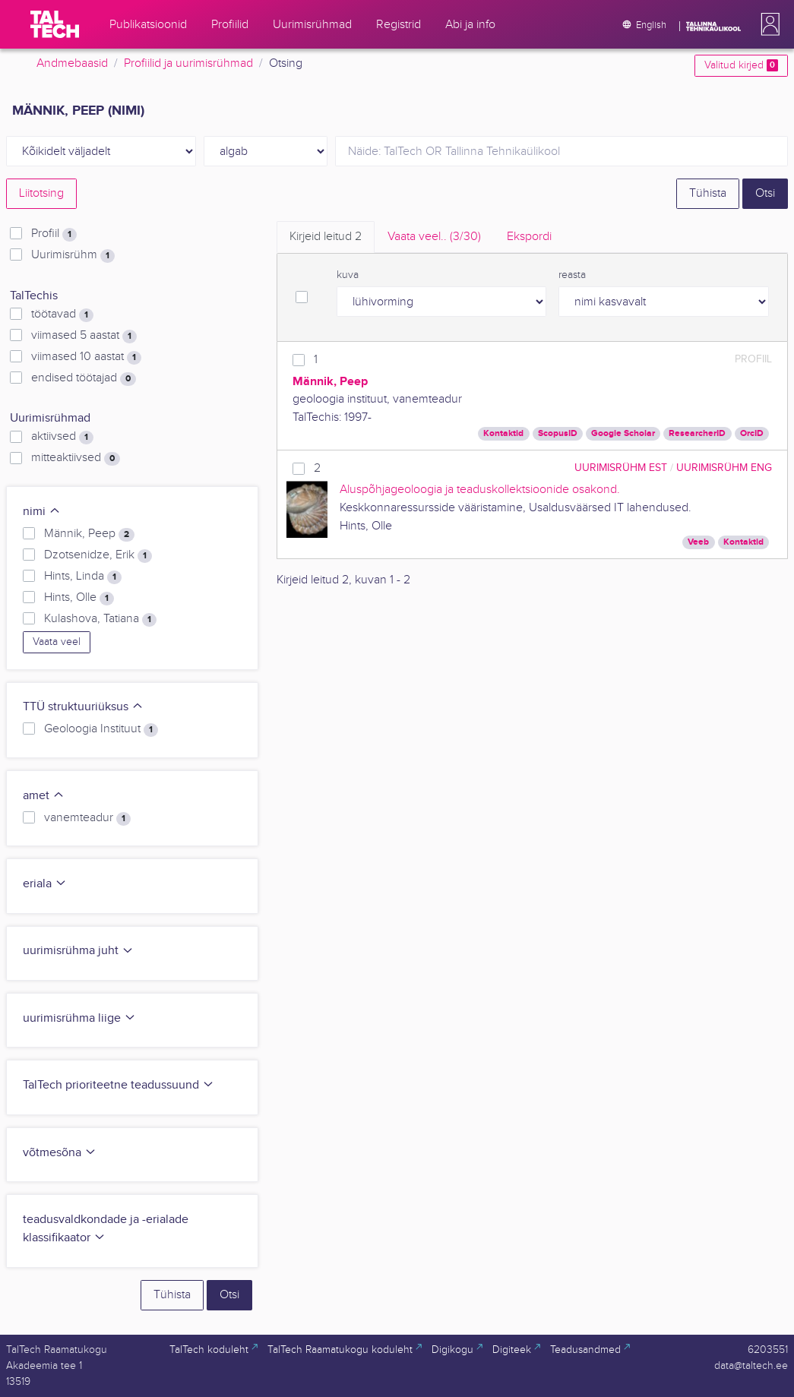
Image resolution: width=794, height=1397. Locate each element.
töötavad (62, 314)
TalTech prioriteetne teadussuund (118, 1085)
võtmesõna (59, 1153)
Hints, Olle (79, 597)
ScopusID (557, 433)
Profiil (54, 234)
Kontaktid (503, 433)
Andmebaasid (72, 63)
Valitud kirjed (741, 65)
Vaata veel (57, 642)
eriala (45, 884)
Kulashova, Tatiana (100, 619)
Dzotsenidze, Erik (98, 555)
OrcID (752, 433)
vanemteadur (87, 818)
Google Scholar (623, 433)
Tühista (707, 193)
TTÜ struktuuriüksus (83, 707)
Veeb (698, 542)
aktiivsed (62, 436)
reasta (572, 275)
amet (44, 796)
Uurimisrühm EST (620, 467)
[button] (767, 24)
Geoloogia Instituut (101, 729)
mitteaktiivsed (75, 458)
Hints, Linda (83, 576)
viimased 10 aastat (86, 357)
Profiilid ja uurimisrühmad (188, 63)
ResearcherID (697, 433)
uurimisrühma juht (78, 950)
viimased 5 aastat (84, 335)
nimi (42, 511)
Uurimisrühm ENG (724, 467)
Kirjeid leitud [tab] (325, 236)
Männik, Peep (89, 534)
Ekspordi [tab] (529, 236)
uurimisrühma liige (79, 1018)
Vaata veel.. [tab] (434, 236)
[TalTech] (54, 24)
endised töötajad (83, 378)
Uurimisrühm (73, 255)
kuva (348, 275)
